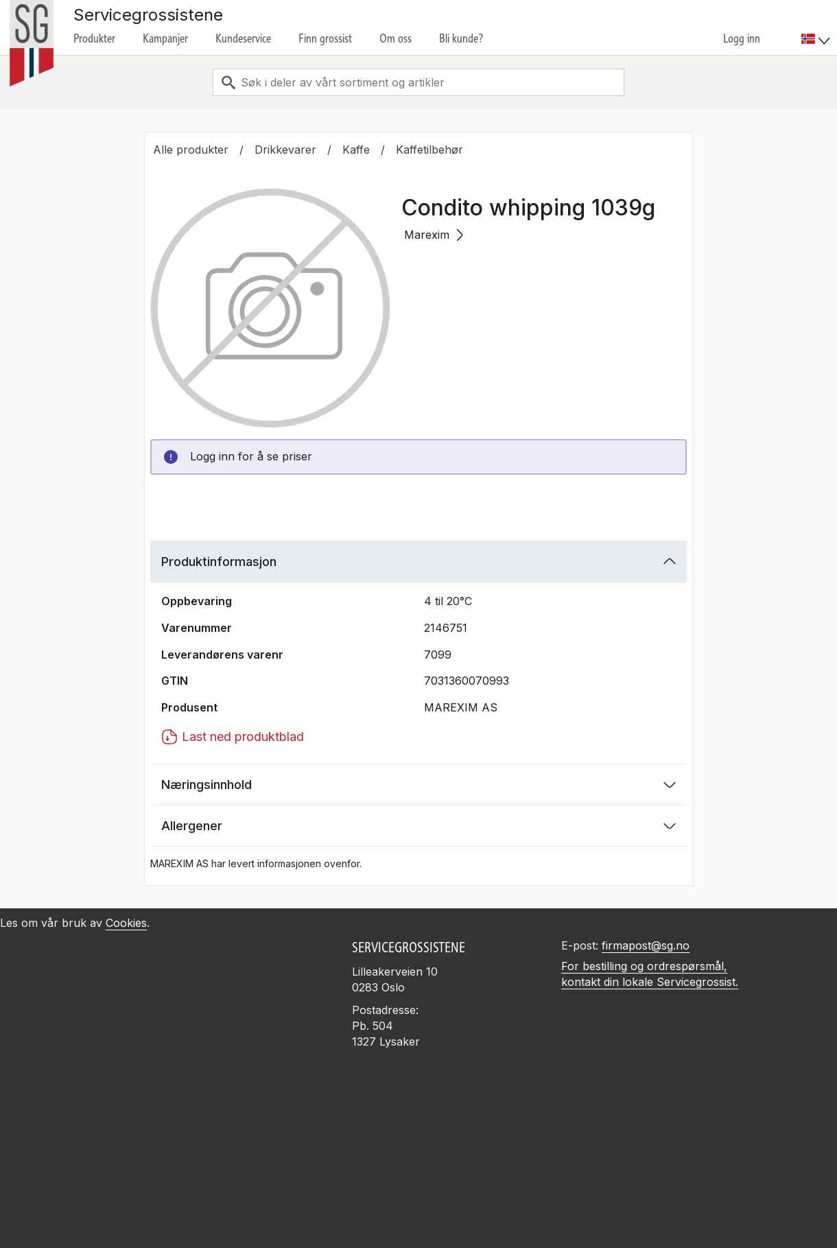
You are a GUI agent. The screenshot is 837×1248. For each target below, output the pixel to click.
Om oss (395, 38)
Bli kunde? (461, 38)
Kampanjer (165, 38)
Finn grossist (325, 38)
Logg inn (741, 38)
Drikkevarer (285, 149)
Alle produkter (190, 149)
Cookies (126, 923)
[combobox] (418, 82)
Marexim (433, 235)
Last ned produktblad (232, 737)
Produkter (94, 38)
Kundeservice (243, 38)
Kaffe (356, 149)
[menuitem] (817, 27)
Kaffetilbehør (429, 149)
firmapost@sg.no (645, 945)
